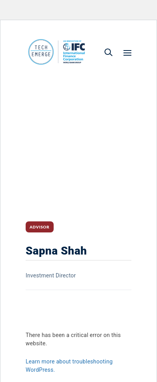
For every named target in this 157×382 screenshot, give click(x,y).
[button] (108, 52)
